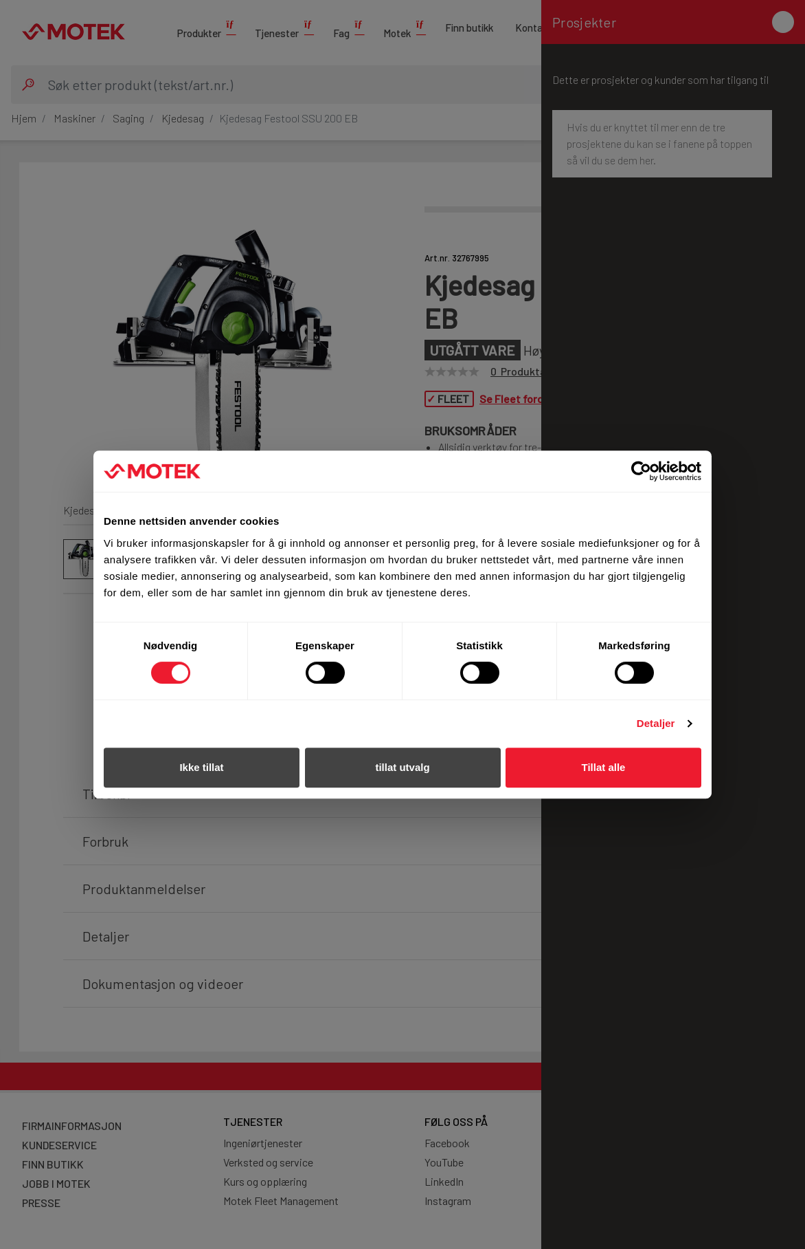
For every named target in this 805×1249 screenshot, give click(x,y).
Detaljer (656, 723)
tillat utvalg (402, 767)
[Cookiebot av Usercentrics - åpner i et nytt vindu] (641, 471)
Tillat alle (604, 767)
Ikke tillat (201, 767)
